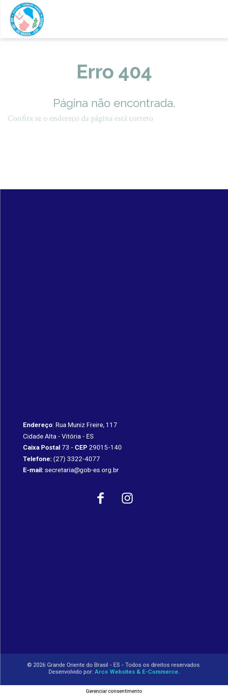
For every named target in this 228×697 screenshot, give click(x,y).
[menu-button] (206, 19)
